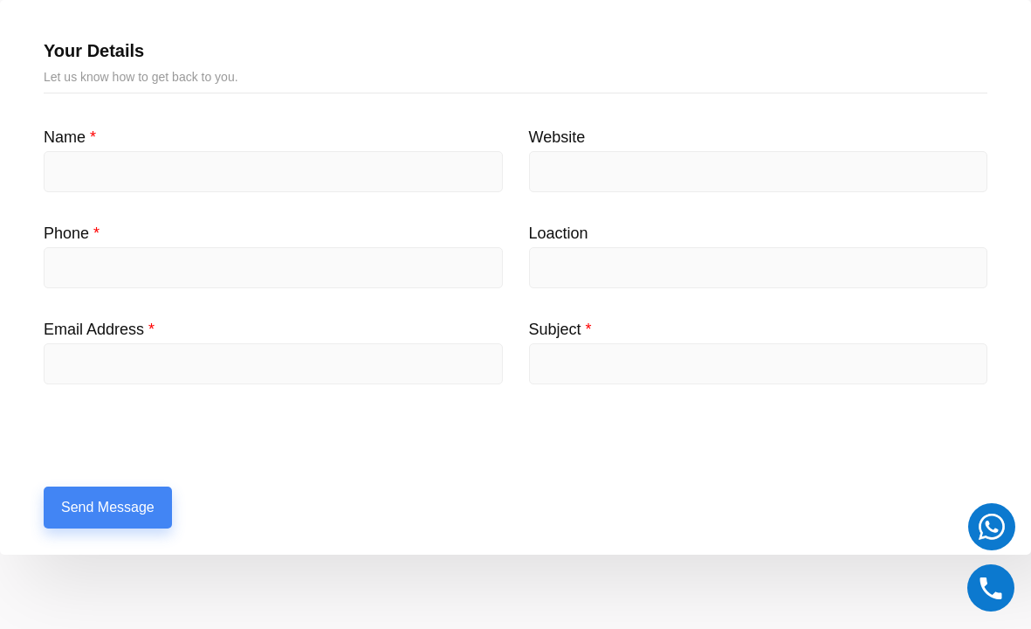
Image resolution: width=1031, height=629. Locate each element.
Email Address (99, 329)
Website (557, 137)
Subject (560, 329)
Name (70, 137)
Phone (72, 233)
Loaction (558, 233)
